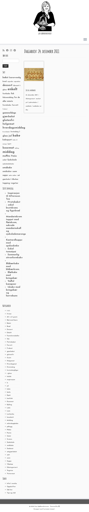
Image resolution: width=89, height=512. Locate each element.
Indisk (9, 376)
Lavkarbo (10, 414)
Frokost (10, 348)
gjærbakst (11, 351)
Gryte (9, 357)
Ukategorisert (12, 467)
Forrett (9, 345)
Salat (9, 436)
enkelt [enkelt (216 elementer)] (12, 89)
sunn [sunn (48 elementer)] (15, 171)
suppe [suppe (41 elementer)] (5, 175)
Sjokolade (10, 442)
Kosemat (10, 401)
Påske (9, 430)
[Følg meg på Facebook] (8, 50)
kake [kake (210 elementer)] (16, 135)
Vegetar (10, 470)
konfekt (10, 398)
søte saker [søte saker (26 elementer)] (13, 175)
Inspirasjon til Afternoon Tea (13, 196)
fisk (8, 339)
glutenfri (10, 354)
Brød (8, 326)
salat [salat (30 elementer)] (5, 160)
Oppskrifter (11, 486)
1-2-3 (8, 310)
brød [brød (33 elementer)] (5, 81)
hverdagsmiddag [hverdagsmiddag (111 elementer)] (14, 127)
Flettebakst (11, 342)
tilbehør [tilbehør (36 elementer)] (14, 179)
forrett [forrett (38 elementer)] (15, 105)
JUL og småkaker (30, 90)
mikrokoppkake (12, 423)
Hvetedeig (11, 367)
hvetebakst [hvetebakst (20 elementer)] (6, 132)
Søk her (10, 490)
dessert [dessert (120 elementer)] (7, 85)
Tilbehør (10, 464)
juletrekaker (33, 102)
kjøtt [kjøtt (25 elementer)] (9, 144)
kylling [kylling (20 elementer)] (17, 148)
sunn (8, 458)
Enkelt (9, 332)
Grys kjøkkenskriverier (41, 506)
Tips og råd (11, 493)
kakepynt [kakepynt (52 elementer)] (7, 140)
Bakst (9, 323)
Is (7, 383)
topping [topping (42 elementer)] (6, 183)
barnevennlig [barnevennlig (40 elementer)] (15, 78)
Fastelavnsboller (13, 336)
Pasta (9, 433)
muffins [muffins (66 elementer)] (6, 156)
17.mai (9, 314)
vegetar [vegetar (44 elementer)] (14, 183)
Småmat (10, 448)
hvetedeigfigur (12, 370)
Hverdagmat (12, 364)
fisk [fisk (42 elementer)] (12, 94)
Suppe (9, 461)
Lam (8, 411)
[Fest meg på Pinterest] (15, 50)
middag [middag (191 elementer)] (8, 152)
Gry (27, 110)
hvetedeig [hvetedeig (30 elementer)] (15, 132)
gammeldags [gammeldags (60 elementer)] (9, 113)
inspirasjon (11, 379)
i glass (9, 373)
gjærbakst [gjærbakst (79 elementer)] (9, 116)
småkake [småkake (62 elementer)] (7, 168)
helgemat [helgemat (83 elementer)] (8, 124)
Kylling (9, 404)
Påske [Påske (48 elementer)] (14, 156)
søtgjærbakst (12, 451)
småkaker (36, 106)
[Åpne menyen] (85, 39)
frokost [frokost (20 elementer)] (5, 109)
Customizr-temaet (49, 509)
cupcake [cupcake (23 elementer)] (10, 81)
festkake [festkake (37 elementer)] (6, 94)
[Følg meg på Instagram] (12, 50)
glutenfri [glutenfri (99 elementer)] (8, 120)
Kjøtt (9, 395)
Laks (8, 408)
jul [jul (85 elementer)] (10, 136)
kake (8, 389)
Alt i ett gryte (12, 317)
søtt (8, 455)
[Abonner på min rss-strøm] (4, 50)
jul (8, 386)
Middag (10, 420)
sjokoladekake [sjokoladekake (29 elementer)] (8, 164)
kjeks (9, 392)
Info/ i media (12, 483)
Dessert (10, 329)
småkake (10, 445)
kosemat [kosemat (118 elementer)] (8, 147)
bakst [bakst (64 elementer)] (5, 77)
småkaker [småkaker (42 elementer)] (7, 171)
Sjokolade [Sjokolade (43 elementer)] (12, 160)
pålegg (9, 426)
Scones (9, 439)
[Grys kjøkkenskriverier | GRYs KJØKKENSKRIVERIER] (44, 16)
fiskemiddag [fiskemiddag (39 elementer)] (8, 97)
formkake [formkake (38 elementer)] (7, 105)
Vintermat (11, 473)
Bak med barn (12, 320)
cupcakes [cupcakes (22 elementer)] (17, 81)
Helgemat (10, 361)
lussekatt (10, 417)
